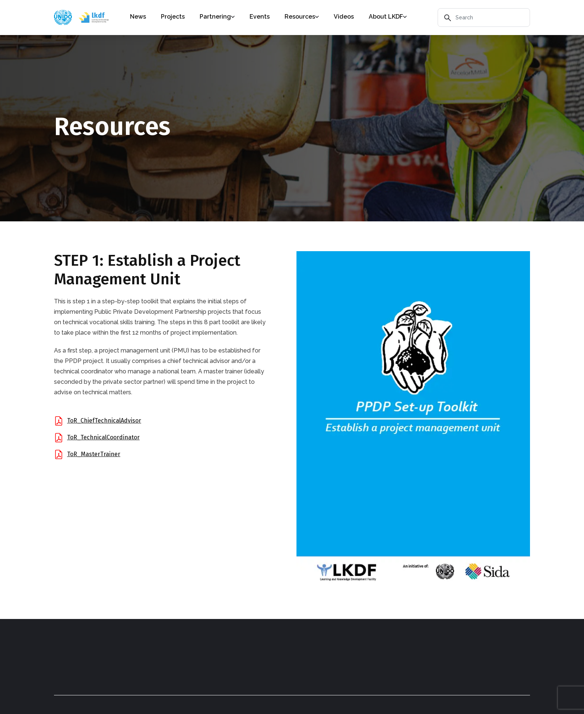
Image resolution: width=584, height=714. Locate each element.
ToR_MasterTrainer (93, 454)
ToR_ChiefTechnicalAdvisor (104, 420)
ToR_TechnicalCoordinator (103, 437)
